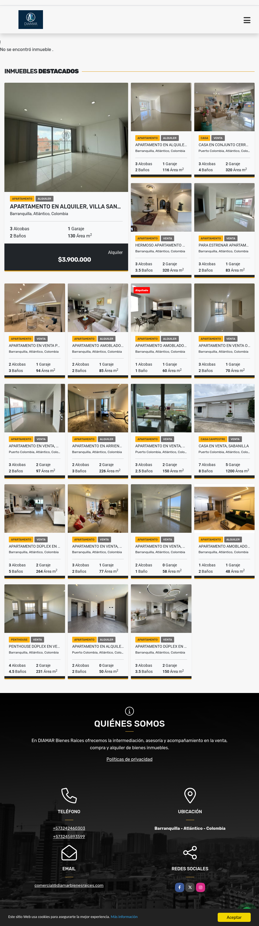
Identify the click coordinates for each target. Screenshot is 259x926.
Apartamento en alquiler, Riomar (161, 145)
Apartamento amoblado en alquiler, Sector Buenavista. (98, 345)
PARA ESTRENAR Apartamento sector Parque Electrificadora (224, 245)
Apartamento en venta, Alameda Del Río (161, 546)
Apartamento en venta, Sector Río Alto (98, 546)
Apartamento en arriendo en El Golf (98, 446)
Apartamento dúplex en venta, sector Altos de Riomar (35, 546)
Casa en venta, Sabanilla (224, 446)
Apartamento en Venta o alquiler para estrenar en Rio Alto (224, 345)
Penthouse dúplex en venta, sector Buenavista (35, 646)
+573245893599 (69, 836)
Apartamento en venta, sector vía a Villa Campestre (35, 446)
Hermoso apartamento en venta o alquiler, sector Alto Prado (161, 245)
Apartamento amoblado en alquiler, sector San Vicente (224, 546)
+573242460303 (69, 828)
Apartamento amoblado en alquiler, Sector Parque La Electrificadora (161, 345)
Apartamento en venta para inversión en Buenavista (35, 345)
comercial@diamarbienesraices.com (68, 885)
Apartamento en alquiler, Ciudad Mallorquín (98, 646)
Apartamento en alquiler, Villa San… (65, 206)
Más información (147, 918)
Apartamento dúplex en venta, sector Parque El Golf (161, 646)
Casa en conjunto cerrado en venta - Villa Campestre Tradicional (224, 145)
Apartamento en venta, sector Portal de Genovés (161, 446)
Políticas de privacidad (130, 759)
